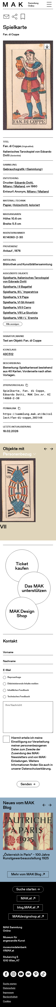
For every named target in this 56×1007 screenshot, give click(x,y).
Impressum (8, 992)
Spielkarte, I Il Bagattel (17, 287)
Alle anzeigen (12, 324)
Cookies (7, 1001)
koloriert (34, 205)
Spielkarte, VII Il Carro (17, 307)
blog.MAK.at (28, 907)
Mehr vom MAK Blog (28, 874)
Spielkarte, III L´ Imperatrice (20, 292)
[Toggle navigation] (49, 4)
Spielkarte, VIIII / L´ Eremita (20, 318)
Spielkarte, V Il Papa (16, 297)
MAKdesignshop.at (28, 916)
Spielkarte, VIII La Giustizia (20, 313)
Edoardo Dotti (24, 183)
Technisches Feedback (18, 696)
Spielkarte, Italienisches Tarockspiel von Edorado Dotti (26, 279)
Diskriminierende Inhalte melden (22, 683)
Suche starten (28, 889)
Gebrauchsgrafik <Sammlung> (23, 169)
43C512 (8, 354)
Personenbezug (17, 454)
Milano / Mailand (14, 186)
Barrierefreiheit (10, 996)
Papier (7, 205)
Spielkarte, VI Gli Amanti (18, 302)
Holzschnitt (20, 205)
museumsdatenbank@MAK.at (14, 948)
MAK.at (28, 898)
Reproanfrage (14, 677)
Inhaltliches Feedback (18, 690)
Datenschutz (9, 987)
